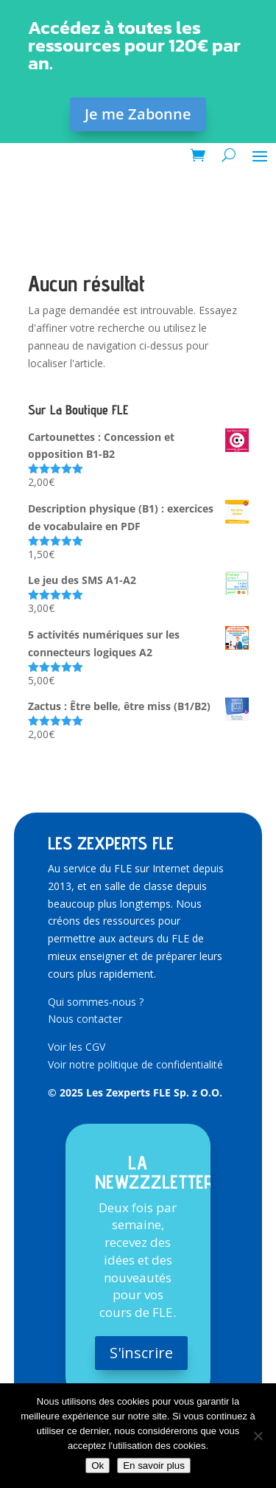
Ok (97, 1465)
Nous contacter (85, 1019)
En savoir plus (154, 1465)
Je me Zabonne (138, 114)
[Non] (257, 1435)
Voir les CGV (76, 1047)
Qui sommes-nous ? (96, 1002)
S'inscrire (141, 1353)
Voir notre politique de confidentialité (135, 1064)
